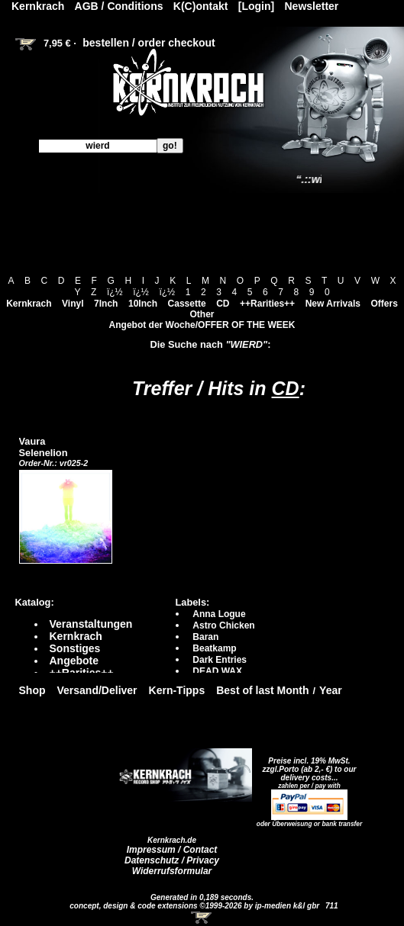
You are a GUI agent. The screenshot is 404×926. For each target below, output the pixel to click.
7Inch (106, 303)
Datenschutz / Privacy (171, 860)
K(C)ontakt (200, 6)
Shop (32, 690)
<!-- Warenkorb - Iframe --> (202, 917)
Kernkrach (28, 303)
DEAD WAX (217, 671)
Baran (205, 637)
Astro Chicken (223, 625)
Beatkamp (214, 648)
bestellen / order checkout (148, 43)
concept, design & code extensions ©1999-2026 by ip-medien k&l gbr (195, 906)
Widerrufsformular (172, 871)
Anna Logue (218, 614)
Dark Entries (219, 659)
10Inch (142, 303)
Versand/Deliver (97, 690)
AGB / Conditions (119, 6)
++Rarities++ (267, 303)
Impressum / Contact (172, 849)
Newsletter (312, 6)
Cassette (187, 303)
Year (330, 690)
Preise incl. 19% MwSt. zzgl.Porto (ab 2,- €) (307, 765)
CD (222, 303)
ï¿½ (115, 292)
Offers (384, 303)
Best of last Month (262, 690)
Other (201, 314)
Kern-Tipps (177, 690)
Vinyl (72, 303)
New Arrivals (332, 303)
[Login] (256, 6)
